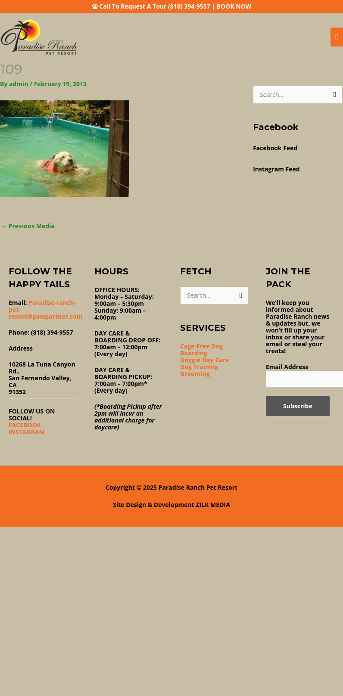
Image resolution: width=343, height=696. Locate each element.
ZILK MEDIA (213, 504)
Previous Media (28, 226)
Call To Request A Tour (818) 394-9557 (154, 6)
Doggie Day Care (204, 360)
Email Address (287, 367)
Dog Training (199, 367)
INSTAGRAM (27, 432)
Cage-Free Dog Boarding (201, 349)
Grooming (195, 374)
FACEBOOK (25, 425)
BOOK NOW (234, 6)
